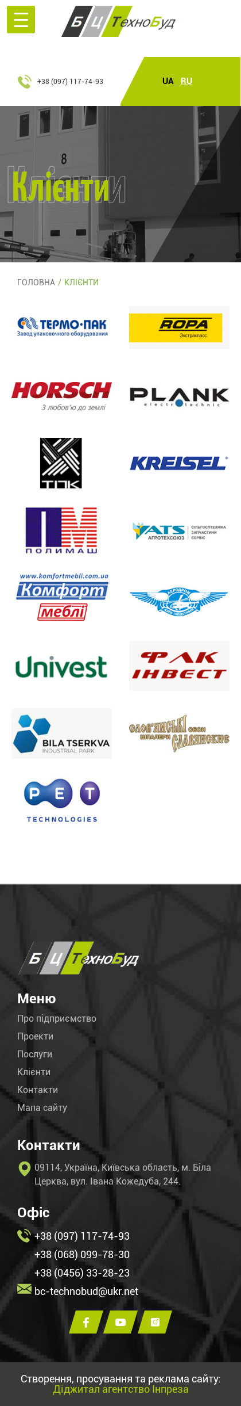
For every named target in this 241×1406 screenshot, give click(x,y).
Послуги (34, 1054)
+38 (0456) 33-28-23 (82, 1273)
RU (186, 81)
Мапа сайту (42, 1108)
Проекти (35, 1036)
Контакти (37, 1090)
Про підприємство (56, 1018)
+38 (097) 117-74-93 (70, 81)
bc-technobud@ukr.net (86, 1291)
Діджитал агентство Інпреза (121, 1389)
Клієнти (33, 1072)
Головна (36, 282)
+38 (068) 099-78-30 (82, 1254)
